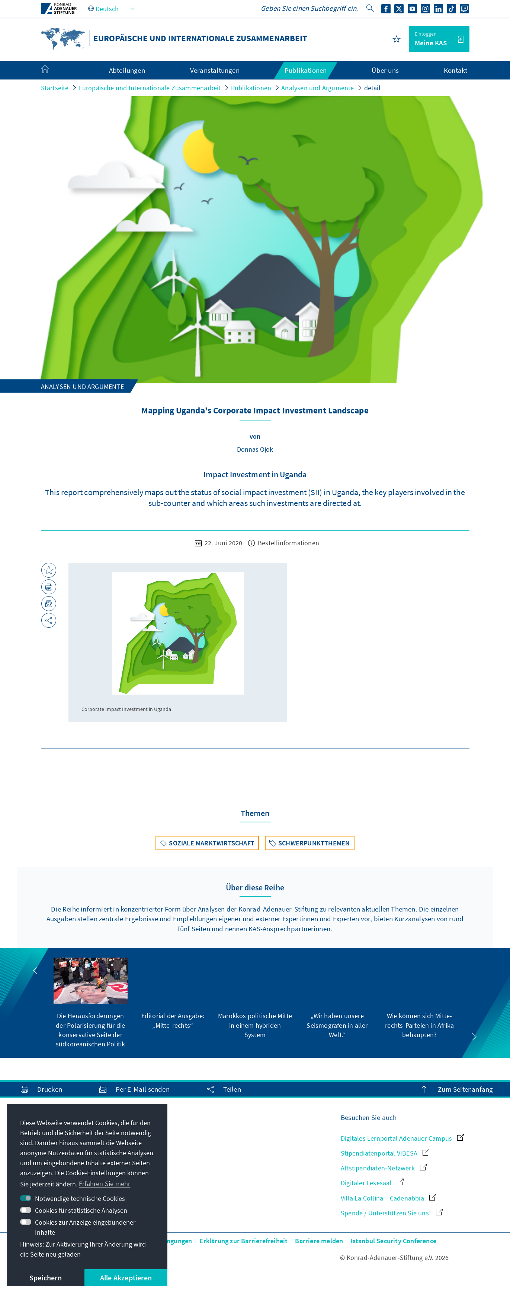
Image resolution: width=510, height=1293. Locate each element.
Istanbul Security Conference (393, 1241)
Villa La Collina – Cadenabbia (388, 1198)
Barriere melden (319, 1241)
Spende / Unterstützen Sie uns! (392, 1213)
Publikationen (251, 88)
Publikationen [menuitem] (306, 70)
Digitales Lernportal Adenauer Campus (402, 1138)
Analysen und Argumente (317, 88)
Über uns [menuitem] (385, 70)
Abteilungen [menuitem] (127, 70)
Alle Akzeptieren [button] (126, 1277)
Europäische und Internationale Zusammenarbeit (150, 88)
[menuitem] (52, 70)
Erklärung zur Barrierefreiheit (243, 1241)
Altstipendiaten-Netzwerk (384, 1168)
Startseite (55, 88)
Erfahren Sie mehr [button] (104, 1183)
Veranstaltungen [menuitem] (215, 70)
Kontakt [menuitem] (455, 70)
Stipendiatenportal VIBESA (385, 1153)
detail (372, 88)
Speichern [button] (45, 1277)
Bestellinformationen (283, 543)
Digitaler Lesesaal (372, 1183)
